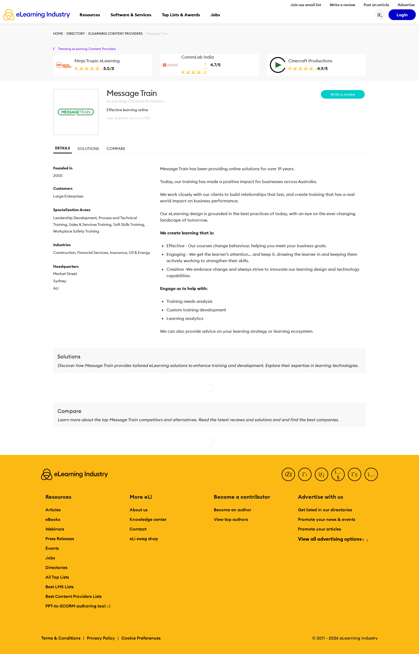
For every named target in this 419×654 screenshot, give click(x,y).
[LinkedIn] (321, 474)
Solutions (88, 148)
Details (62, 148)
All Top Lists (57, 577)
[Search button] (380, 14)
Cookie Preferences (141, 638)
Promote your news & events (326, 519)
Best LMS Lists (59, 586)
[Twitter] (305, 474)
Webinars (54, 529)
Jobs (50, 557)
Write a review (342, 4)
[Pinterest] (354, 474)
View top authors (231, 519)
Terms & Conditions (60, 638)
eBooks (52, 519)
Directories (56, 567)
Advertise (406, 4)
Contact (138, 529)
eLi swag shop (144, 538)
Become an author (232, 509)
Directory (76, 34)
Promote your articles (319, 529)
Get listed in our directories (325, 509)
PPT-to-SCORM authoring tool (78, 606)
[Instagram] (371, 474)
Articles (53, 509)
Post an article (376, 4)
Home (58, 34)
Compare (116, 148)
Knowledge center (148, 519)
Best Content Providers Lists (73, 596)
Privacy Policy (101, 638)
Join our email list (305, 4)
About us (139, 509)
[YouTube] (338, 474)
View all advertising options (332, 539)
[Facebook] (288, 474)
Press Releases (59, 538)
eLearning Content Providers (115, 34)
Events (52, 548)
